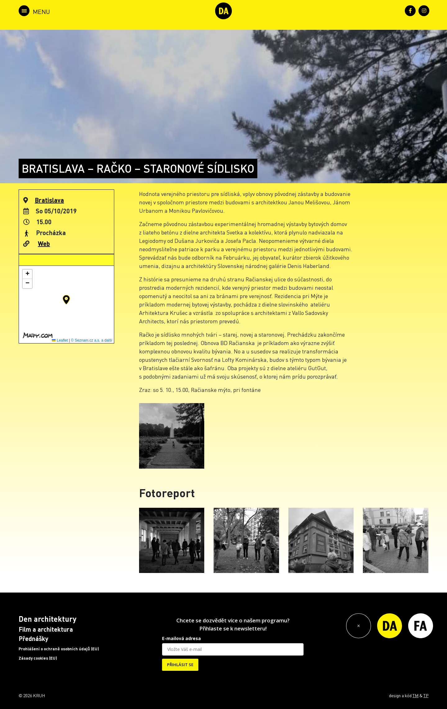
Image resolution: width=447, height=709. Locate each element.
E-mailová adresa (181, 638)
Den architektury (47, 619)
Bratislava (49, 200)
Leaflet (60, 340)
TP (425, 695)
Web (44, 243)
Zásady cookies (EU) (38, 658)
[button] (66, 299)
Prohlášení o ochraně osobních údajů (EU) (59, 648)
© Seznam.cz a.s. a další (91, 340)
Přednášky (33, 638)
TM (415, 695)
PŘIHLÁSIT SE (180, 664)
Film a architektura (46, 629)
